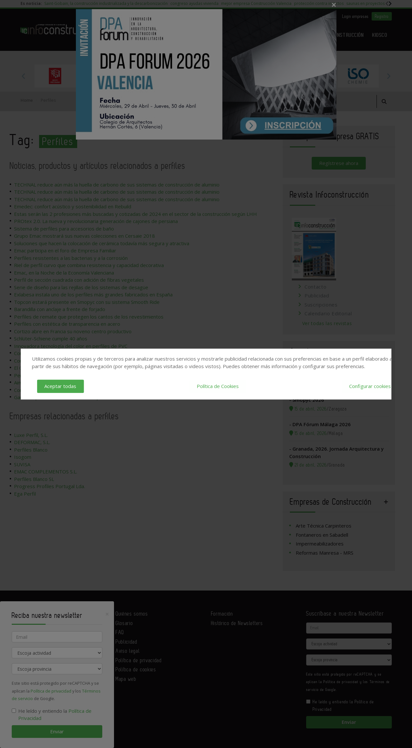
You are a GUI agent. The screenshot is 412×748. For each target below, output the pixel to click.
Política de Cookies (218, 386)
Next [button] (388, 76)
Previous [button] (24, 76)
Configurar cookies (370, 386)
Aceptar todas (60, 386)
